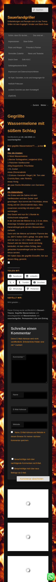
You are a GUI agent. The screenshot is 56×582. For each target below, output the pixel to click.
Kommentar (18, 357)
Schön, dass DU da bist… (18, 35)
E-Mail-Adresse (19, 409)
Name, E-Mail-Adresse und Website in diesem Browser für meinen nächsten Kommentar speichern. (28, 436)
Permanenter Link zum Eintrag (35, 318)
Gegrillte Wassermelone (25, 313)
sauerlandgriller (14, 140)
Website (16, 424)
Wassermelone (29, 316)
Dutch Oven (13, 60)
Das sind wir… (39, 35)
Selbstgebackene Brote (17, 66)
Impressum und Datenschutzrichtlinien (23, 72)
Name (15, 394)
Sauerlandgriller (21, 17)
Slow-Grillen (28, 41)
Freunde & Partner (33, 47)
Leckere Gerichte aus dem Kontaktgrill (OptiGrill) (23, 93)
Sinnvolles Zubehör (16, 54)
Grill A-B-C (26, 60)
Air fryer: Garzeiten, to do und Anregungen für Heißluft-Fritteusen (26, 81)
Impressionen (13, 41)
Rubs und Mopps (15, 47)
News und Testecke (35, 54)
